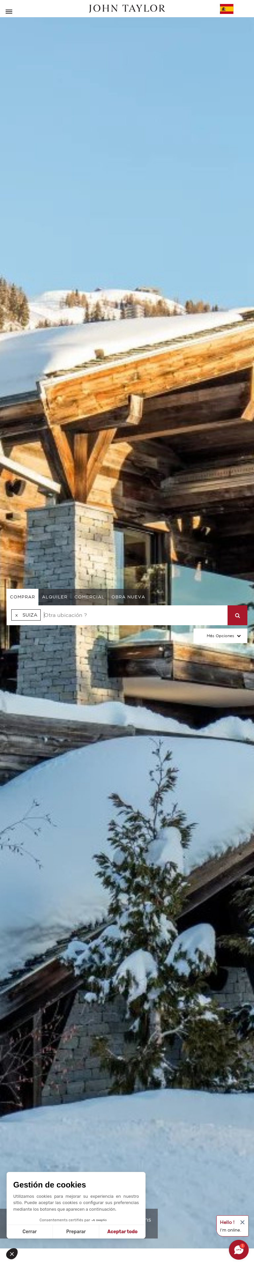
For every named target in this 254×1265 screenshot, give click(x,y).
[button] (14, 1254)
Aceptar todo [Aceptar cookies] (122, 1232)
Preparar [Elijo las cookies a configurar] (76, 1232)
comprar (22, 596)
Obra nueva (128, 596)
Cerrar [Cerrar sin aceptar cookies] (29, 1232)
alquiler (54, 596)
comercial (89, 596)
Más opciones (220, 635)
